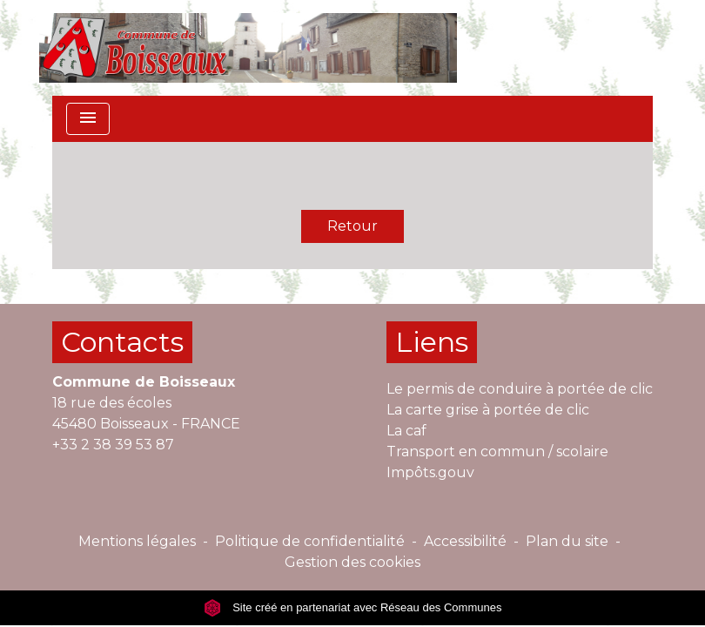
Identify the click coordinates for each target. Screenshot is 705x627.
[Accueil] (248, 48)
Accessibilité (465, 541)
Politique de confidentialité (310, 541)
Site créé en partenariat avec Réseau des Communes (353, 607)
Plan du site (567, 541)
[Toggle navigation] (88, 119)
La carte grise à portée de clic (487, 409)
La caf (406, 430)
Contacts (122, 342)
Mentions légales (137, 541)
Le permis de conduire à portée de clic (519, 389)
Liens (431, 342)
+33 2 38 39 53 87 (113, 444)
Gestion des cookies (352, 562)
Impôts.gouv (430, 472)
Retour (352, 226)
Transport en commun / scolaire (497, 451)
